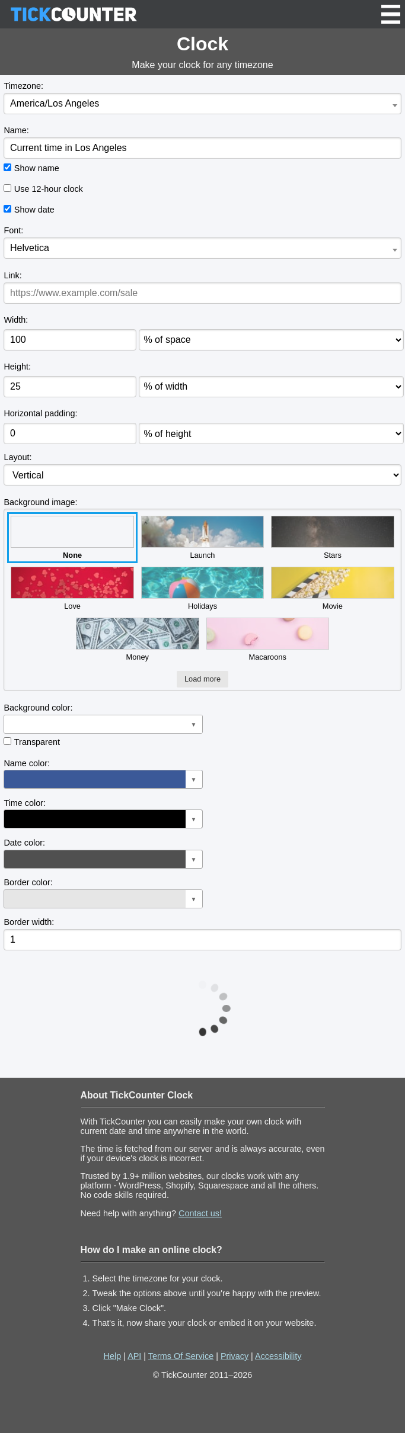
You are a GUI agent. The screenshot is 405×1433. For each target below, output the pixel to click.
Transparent (37, 742)
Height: (17, 366)
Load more (202, 678)
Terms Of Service (180, 1356)
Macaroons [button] (267, 639)
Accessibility (278, 1356)
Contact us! (200, 1213)
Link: (12, 275)
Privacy (234, 1356)
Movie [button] (332, 589)
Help (113, 1356)
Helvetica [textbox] (29, 248)
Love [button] (72, 589)
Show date (34, 209)
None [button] (72, 538)
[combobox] (202, 103)
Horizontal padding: (40, 413)
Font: (13, 230)
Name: (16, 130)
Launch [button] (202, 538)
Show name (36, 168)
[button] (103, 724)
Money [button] (137, 639)
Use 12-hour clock (48, 189)
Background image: (40, 502)
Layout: (17, 457)
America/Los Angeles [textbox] (54, 103)
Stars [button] (332, 538)
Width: (16, 319)
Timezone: (23, 86)
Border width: (29, 922)
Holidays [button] (202, 589)
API (134, 1356)
